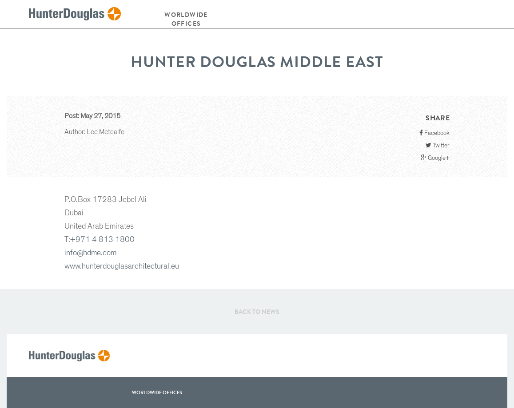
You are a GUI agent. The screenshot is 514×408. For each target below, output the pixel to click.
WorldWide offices (157, 392)
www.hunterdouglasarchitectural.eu (121, 266)
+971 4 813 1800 (102, 240)
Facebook (434, 133)
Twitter (438, 145)
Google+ (435, 157)
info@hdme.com (90, 253)
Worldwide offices (186, 19)
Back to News (257, 311)
